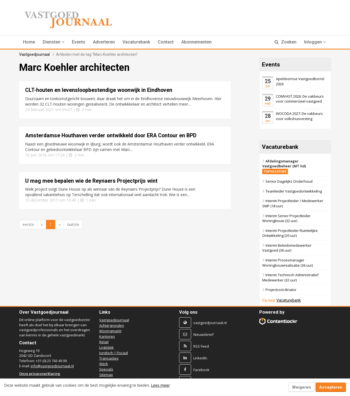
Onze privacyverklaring (39, 373)
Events (78, 42)
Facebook (201, 369)
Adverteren (104, 42)
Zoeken (285, 42)
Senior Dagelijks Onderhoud (289, 181)
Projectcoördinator (281, 289)
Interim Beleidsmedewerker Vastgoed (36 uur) (286, 248)
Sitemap (106, 374)
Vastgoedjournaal (34, 54)
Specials (106, 369)
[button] (53, 42)
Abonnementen (196, 42)
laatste (73, 224)
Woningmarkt (110, 330)
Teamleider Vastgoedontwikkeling (294, 191)
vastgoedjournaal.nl (210, 322)
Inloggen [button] (315, 42)
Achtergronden (111, 325)
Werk (103, 363)
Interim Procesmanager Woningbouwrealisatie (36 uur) (287, 263)
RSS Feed (201, 346)
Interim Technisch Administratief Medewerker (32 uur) (290, 277)
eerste (28, 224)
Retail (104, 341)
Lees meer (160, 385)
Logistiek (106, 347)
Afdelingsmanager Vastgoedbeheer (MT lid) (284, 165)
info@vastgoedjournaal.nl (52, 365)
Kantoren (107, 336)
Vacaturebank (136, 42)
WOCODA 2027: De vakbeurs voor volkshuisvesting (299, 116)
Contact (166, 42)
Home (29, 42)
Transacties (109, 358)
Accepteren (330, 387)
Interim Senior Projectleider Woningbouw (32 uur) (286, 218)
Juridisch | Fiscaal (113, 352)
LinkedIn (200, 358)
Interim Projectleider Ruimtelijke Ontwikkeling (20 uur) (290, 233)
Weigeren (301, 387)
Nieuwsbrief (203, 334)
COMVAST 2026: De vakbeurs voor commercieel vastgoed (300, 99)
